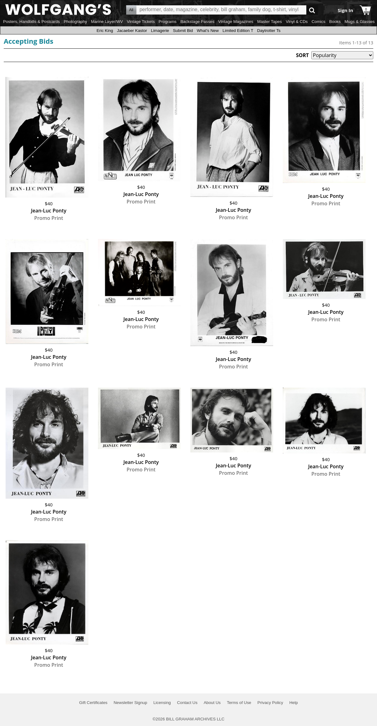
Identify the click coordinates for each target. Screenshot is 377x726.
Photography (75, 21)
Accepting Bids (28, 41)
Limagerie (160, 30)
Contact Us (187, 702)
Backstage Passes (197, 21)
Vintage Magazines (235, 21)
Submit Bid (183, 30)
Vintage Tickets (141, 21)
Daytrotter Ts (268, 30)
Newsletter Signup (130, 702)
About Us (212, 702)
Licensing (162, 702)
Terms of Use (239, 702)
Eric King (104, 30)
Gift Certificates (93, 702)
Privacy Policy (270, 702)
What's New (208, 30)
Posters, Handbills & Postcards (31, 21)
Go (312, 10)
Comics (318, 21)
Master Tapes (269, 21)
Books (335, 21)
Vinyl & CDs (297, 21)
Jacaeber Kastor (132, 30)
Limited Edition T (238, 30)
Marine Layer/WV (107, 21)
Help (293, 702)
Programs (168, 21)
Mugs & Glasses (359, 21)
